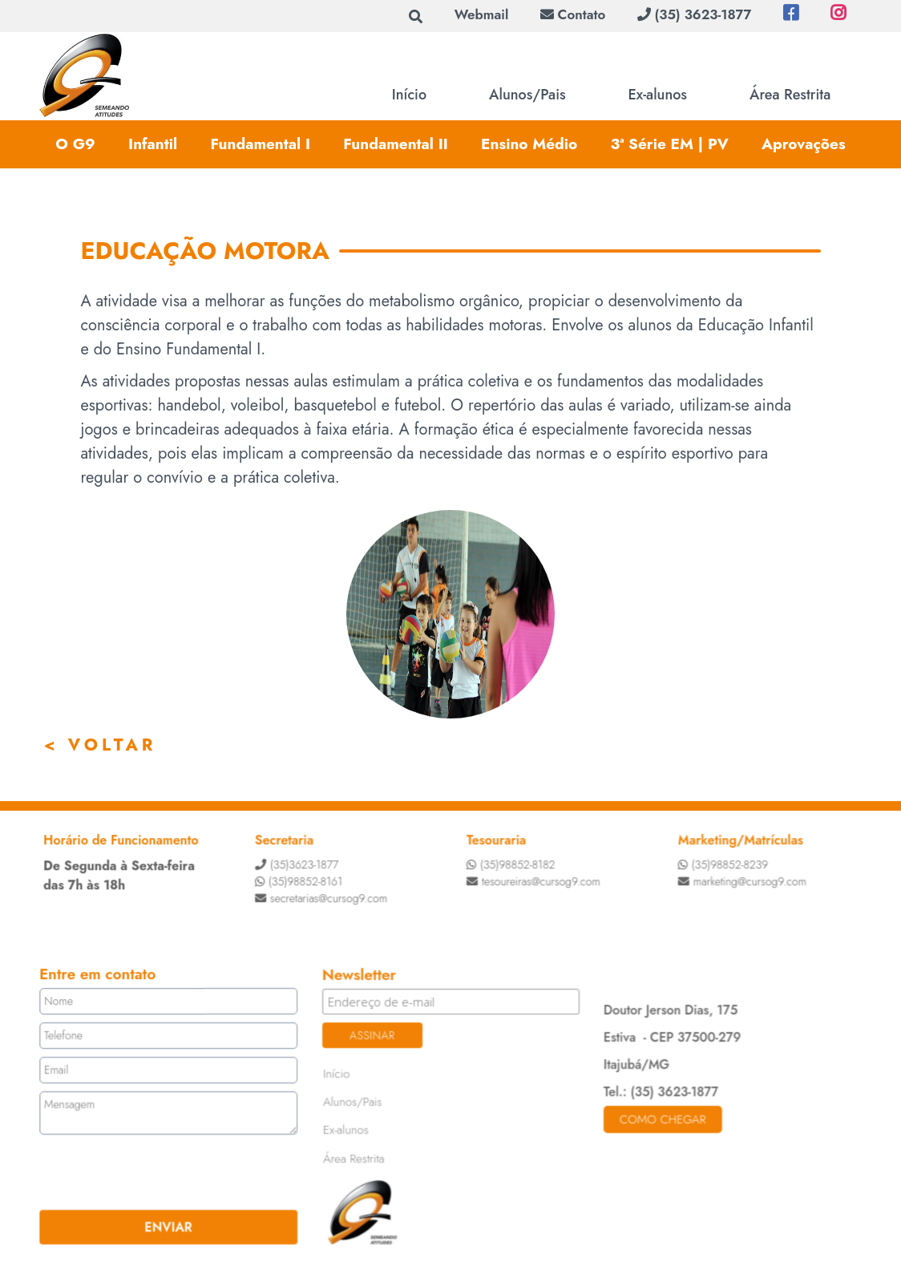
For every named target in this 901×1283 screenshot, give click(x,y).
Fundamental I (260, 144)
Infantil (152, 144)
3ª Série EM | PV (669, 144)
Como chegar (661, 1118)
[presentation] (139, 1171)
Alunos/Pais (527, 94)
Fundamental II (395, 144)
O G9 (75, 144)
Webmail (482, 14)
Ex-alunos (657, 94)
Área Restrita (789, 94)
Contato (572, 14)
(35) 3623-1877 (694, 14)
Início (409, 94)
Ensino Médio (529, 144)
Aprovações (804, 144)
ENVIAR (171, 1225)
